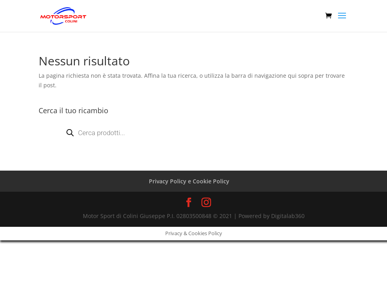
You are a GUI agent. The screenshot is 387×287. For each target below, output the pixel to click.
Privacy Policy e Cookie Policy (189, 181)
